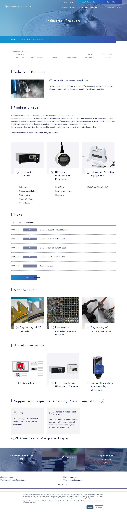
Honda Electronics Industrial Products (20, 54)
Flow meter (59, 195)
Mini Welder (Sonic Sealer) (97, 187)
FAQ (21, 413)
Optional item (24, 203)
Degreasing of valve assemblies (101, 329)
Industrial (23, 187)
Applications (72, 57)
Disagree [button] (99, 507)
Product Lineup (37, 57)
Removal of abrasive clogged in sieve (65, 331)
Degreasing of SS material (30, 329)
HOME (13, 40)
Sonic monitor (24, 195)
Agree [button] (90, 507)
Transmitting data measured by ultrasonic (102, 386)
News (55, 57)
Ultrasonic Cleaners (26, 174)
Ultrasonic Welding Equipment (102, 174)
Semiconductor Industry (28, 191)
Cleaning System (25, 199)
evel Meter (60, 187)
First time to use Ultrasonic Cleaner (66, 385)
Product (22, 40)
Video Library (28, 383)
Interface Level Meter (63, 191)
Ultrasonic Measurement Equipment (63, 176)
